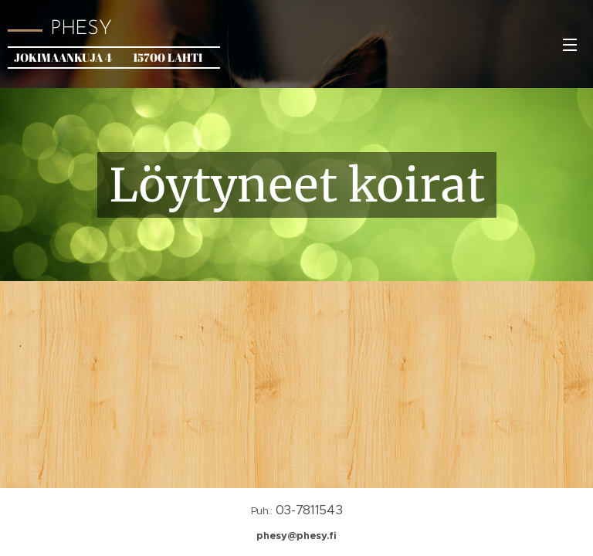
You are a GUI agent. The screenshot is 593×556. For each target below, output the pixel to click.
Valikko (570, 45)
